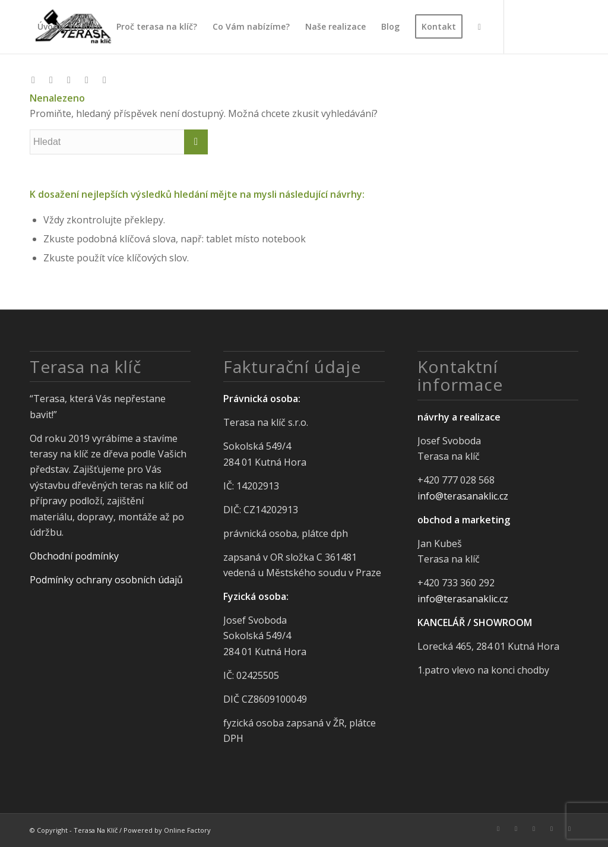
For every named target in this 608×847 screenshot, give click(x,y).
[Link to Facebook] (33, 80)
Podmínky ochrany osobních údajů (106, 579)
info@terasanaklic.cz (462, 495)
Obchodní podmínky (74, 555)
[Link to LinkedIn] (69, 80)
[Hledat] (479, 26)
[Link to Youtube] (104, 80)
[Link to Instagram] (51, 80)
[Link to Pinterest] (87, 80)
